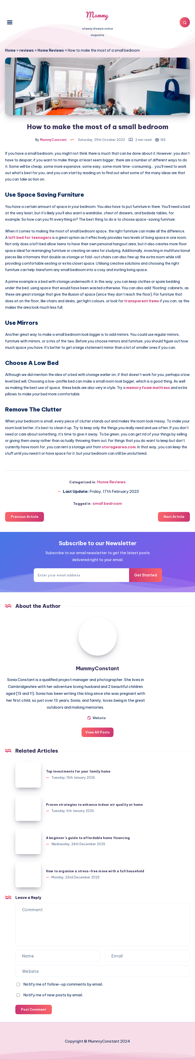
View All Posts (97, 732)
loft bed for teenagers (29, 237)
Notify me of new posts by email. (53, 994)
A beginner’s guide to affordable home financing (88, 838)
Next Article (174, 517)
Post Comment (33, 1009)
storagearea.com (119, 447)
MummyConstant (97, 668)
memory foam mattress (147, 387)
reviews (26, 50)
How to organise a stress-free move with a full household (95, 871)
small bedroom (107, 503)
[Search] (185, 22)
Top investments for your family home (78, 771)
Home (10, 50)
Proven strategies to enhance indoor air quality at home (94, 805)
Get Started (145, 575)
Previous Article (24, 517)
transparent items (141, 301)
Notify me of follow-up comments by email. (63, 984)
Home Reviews (51, 50)
